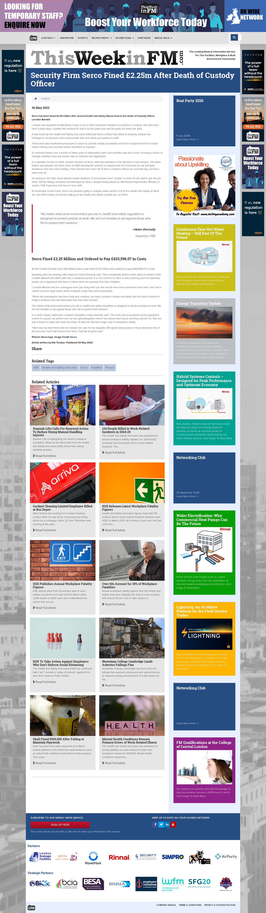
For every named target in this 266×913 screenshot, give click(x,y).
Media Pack (163, 38)
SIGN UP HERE (60, 825)
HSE (88, 134)
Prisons (109, 367)
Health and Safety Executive (59, 367)
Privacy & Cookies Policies (219, 905)
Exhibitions (125, 38)
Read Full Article (44, 456)
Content (48, 38)
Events (83, 38)
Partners (144, 38)
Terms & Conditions (190, 905)
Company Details (166, 905)
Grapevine (67, 38)
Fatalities (96, 367)
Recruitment (102, 38)
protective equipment (130, 143)
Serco (73, 337)
